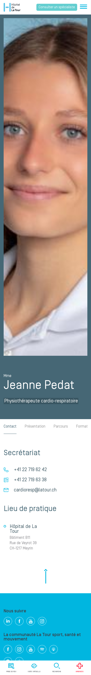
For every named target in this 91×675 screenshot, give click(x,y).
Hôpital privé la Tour (12, 7)
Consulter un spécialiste (57, 7)
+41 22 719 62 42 (30, 469)
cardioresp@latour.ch (35, 490)
